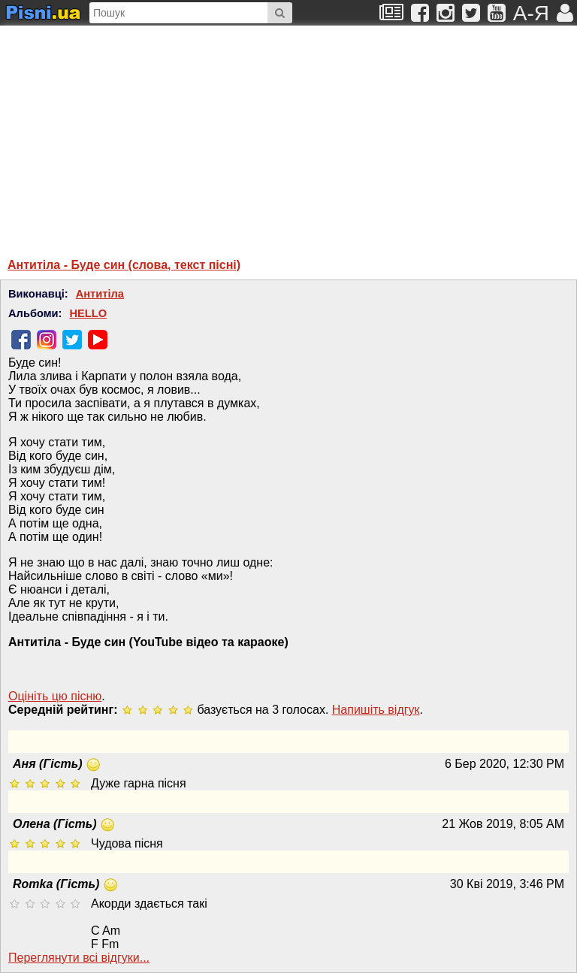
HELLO (88, 313)
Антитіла (100, 294)
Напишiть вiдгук (376, 709)
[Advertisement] (154, 134)
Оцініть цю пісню (54, 696)
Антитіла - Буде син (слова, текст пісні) (124, 264)
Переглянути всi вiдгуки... (79, 957)
